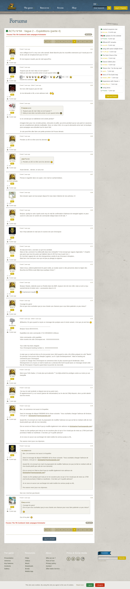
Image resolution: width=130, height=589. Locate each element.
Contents (7, 566)
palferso (12, 413)
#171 (91, 246)
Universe (7, 561)
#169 (91, 210)
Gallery (6, 569)
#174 (91, 300)
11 (83, 41)
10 (78, 41)
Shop (74, 8)
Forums (60, 8)
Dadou (12, 289)
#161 (91, 49)
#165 (91, 136)
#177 (91, 387)
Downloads (29, 566)
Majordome (12, 325)
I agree (90, 585)
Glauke (12, 271)
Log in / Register (120, 8)
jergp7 (12, 143)
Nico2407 (12, 92)
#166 (91, 154)
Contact (49, 566)
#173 (91, 282)
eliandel (12, 110)
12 (87, 41)
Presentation (8, 558)
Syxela (12, 307)
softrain (12, 161)
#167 (91, 174)
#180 (91, 497)
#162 (91, 67)
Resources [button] (45, 8)
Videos (27, 561)
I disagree (100, 585)
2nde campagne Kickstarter (36, 34)
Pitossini (12, 74)
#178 (91, 405)
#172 (91, 264)
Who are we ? (51, 558)
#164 (91, 103)
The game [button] (29, 8)
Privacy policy (51, 563)
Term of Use (50, 561)
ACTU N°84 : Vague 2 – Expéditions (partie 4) (33, 31)
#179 (91, 446)
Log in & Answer (49, 539)
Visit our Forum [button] (112, 96)
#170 (91, 228)
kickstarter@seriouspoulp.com (40, 416)
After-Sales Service (53, 569)
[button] (95, 4)
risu (12, 199)
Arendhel (12, 394)
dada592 (12, 235)
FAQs (27, 558)
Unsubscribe (102, 561)
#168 (91, 192)
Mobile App (29, 571)
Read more (80, 585)
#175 (91, 318)
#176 (91, 369)
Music (27, 563)
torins (12, 56)
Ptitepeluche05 (12, 181)
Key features (8, 563)
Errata (27, 569)
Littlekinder (12, 453)
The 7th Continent (19, 34)
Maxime (12, 217)
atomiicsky (12, 504)
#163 (91, 85)
